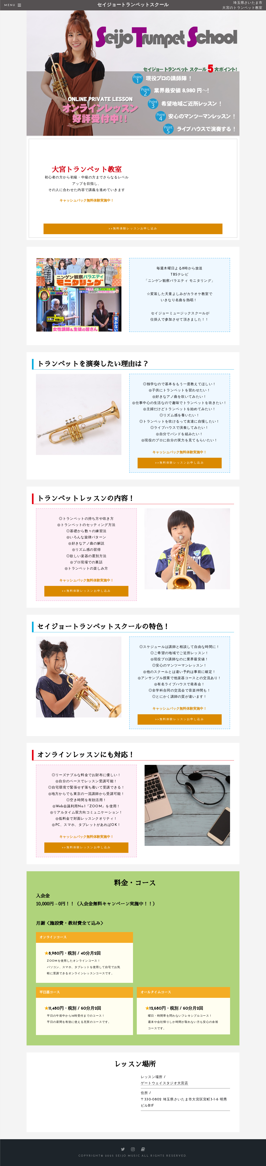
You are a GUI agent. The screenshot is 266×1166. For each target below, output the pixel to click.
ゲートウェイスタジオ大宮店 (164, 1083)
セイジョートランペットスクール (133, 5)
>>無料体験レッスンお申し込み (133, 228)
